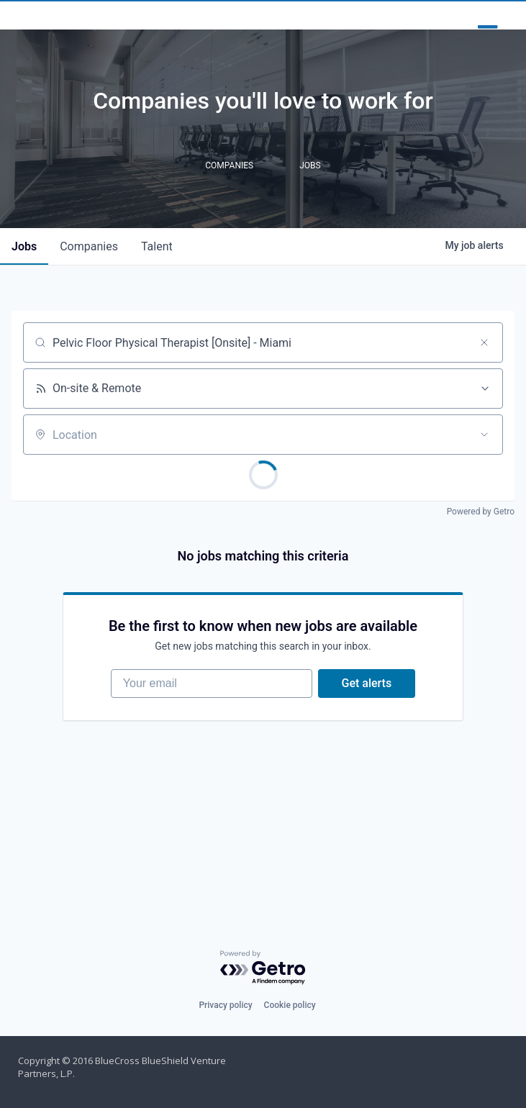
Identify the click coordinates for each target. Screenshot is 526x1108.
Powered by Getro (480, 550)
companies (89, 284)
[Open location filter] (484, 473)
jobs (24, 284)
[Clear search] (484, 380)
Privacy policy (225, 1005)
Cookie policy (290, 1005)
